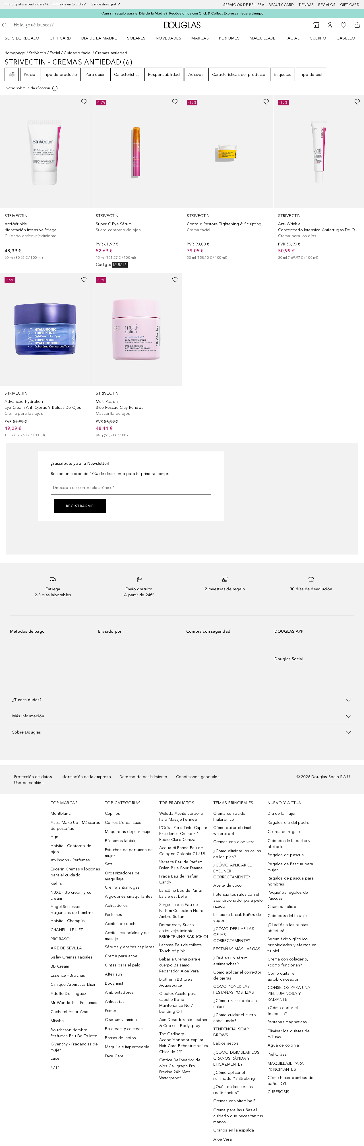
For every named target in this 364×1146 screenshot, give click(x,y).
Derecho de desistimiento (143, 776)
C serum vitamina (121, 1019)
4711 (55, 1067)
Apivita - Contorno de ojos (71, 848)
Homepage (15, 53)
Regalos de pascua (286, 855)
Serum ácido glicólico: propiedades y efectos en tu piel (292, 945)
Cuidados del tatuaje (287, 915)
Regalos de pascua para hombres (291, 881)
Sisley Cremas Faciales (71, 957)
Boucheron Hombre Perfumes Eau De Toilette (74, 1033)
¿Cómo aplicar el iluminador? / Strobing (234, 1075)
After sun (113, 974)
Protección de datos (33, 776)
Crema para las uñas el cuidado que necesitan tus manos (238, 1116)
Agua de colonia (283, 1045)
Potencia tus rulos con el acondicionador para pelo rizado (238, 900)
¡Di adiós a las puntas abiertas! (288, 927)
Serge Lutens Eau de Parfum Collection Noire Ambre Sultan (181, 910)
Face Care (114, 1056)
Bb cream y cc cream (124, 1028)
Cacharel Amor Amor (70, 1011)
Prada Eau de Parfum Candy (178, 879)
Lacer (56, 1058)
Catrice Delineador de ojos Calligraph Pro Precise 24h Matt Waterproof (179, 1069)
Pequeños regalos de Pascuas (288, 895)
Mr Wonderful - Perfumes (74, 1002)
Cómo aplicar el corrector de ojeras (237, 975)
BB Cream (60, 966)
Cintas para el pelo (123, 965)
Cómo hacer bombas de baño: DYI (290, 1080)
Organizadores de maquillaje (122, 876)
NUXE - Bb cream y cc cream (71, 895)
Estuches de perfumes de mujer (129, 852)
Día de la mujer (282, 813)
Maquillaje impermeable (127, 1047)
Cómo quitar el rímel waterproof (232, 830)
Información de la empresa (86, 776)
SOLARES (136, 38)
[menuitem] (26, 38)
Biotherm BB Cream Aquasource (177, 982)
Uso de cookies (29, 782)
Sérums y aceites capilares (129, 947)
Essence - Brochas (68, 975)
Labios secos (225, 1043)
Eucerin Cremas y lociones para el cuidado (75, 872)
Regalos (327, 5)
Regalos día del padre (288, 822)
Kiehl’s (56, 883)
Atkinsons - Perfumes (70, 860)
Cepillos (112, 813)
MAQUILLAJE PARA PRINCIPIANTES (286, 1066)
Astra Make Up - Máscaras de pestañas (75, 825)
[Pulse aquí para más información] (32, 88)
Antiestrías (115, 1001)
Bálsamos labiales (121, 840)
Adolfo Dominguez (68, 993)
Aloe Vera (222, 1139)
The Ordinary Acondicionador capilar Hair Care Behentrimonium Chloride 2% (183, 1043)
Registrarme (80, 506)
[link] (45, 178)
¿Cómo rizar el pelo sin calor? (235, 1003)
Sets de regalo (22, 38)
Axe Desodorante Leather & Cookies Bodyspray (183, 1022)
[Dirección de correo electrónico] (131, 488)
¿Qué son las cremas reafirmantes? (233, 1089)
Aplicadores (116, 905)
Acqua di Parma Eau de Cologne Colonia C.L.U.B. (182, 850)
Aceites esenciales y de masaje (127, 935)
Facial (292, 38)
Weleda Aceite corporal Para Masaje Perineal (181, 816)
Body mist (114, 983)
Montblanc (61, 813)
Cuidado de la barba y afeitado (289, 843)
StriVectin (37, 53)
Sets (109, 864)
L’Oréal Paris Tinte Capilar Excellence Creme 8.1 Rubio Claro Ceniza (183, 833)
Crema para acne (121, 956)
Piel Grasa (277, 1054)
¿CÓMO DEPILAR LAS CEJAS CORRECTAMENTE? (233, 934)
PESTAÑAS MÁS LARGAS (236, 949)
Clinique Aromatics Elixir (73, 984)
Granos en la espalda (233, 1130)
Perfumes (229, 38)
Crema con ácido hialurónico (229, 816)
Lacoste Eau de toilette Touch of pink (180, 948)
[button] (182, 700)
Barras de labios (120, 1037)
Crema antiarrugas (122, 887)
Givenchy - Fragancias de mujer (74, 1047)
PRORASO (60, 939)
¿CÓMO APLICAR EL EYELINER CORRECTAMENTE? (232, 871)
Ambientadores (119, 992)
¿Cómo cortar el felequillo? (283, 1010)
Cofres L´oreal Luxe (123, 822)
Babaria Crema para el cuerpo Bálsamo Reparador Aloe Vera (180, 965)
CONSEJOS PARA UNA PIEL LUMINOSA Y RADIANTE (289, 993)
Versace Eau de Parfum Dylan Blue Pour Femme (181, 865)
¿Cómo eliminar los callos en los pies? (237, 854)
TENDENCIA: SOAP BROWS (231, 1032)
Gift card (350, 5)
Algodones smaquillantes (129, 896)
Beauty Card (281, 5)
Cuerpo (318, 38)
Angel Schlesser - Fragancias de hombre (72, 909)
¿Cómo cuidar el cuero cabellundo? (234, 1017)
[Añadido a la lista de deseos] (84, 102)
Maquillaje (262, 38)
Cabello (345, 38)
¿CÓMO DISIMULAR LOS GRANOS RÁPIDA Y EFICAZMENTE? (236, 1058)
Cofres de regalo (284, 831)
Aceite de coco (227, 885)
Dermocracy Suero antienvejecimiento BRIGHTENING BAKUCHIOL (184, 930)
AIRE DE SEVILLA (66, 948)
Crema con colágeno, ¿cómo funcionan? (288, 962)
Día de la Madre (99, 38)
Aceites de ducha (121, 923)
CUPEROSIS (278, 1091)
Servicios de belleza (243, 5)
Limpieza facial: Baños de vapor (237, 917)
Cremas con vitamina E (234, 1101)
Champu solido (282, 906)
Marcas (200, 38)
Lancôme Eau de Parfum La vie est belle (181, 893)
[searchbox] (55, 25)
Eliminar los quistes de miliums (289, 1034)
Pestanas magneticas (287, 1022)
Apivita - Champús (68, 920)
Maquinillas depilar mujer (128, 831)
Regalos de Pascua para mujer (290, 867)
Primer (110, 1010)
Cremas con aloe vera (234, 841)
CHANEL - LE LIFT (67, 930)
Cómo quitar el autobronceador (283, 976)
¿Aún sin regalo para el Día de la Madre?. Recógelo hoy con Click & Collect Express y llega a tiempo (182, 13)
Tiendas (306, 5)
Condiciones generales (198, 776)
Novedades (168, 38)
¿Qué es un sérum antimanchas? (230, 961)
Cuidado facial (77, 53)
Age (55, 836)
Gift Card (60, 38)
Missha (57, 1020)
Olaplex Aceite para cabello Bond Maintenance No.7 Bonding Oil (178, 1002)
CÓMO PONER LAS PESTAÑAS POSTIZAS (233, 989)
